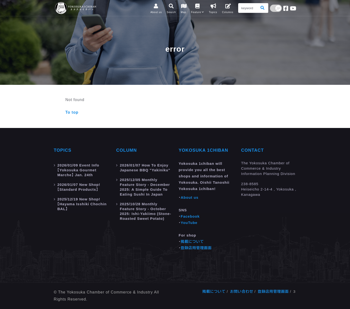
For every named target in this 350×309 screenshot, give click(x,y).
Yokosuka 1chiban (203, 150)
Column (126, 150)
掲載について (192, 241)
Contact (252, 150)
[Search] (248, 8)
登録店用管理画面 (196, 248)
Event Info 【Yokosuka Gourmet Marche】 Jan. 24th (78, 170)
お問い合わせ (241, 291)
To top (72, 112)
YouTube (189, 223)
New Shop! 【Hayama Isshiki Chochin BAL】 (82, 204)
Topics (63, 150)
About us (189, 197)
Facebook (190, 216)
